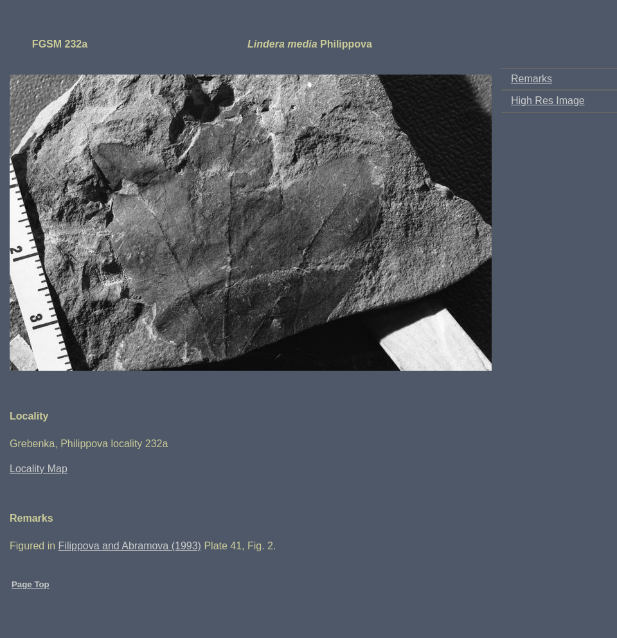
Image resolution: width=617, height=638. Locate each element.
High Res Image (548, 100)
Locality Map (38, 468)
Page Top (30, 584)
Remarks (531, 78)
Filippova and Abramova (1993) (129, 545)
